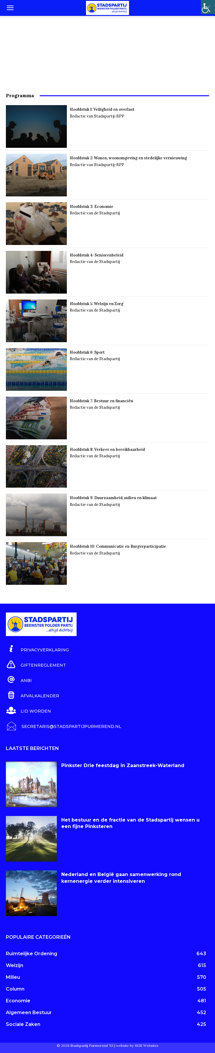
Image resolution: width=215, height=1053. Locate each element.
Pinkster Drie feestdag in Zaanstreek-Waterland (122, 765)
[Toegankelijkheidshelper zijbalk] (208, 7)
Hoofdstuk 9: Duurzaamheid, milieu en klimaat (113, 497)
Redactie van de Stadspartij (95, 213)
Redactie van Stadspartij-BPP (97, 116)
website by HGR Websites (137, 1045)
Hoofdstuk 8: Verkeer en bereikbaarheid (107, 449)
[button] (10, 8)
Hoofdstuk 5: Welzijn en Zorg (96, 303)
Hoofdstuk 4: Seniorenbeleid (96, 255)
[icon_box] (37, 649)
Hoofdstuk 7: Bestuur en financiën (101, 400)
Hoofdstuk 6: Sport (87, 352)
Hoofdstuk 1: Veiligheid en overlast (102, 109)
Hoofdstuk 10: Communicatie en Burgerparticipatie (118, 546)
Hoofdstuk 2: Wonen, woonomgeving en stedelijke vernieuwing (128, 157)
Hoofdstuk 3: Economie (92, 206)
